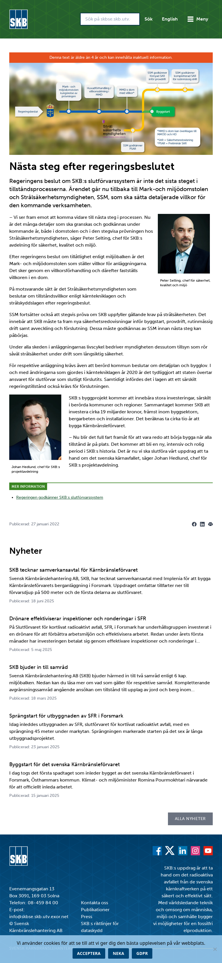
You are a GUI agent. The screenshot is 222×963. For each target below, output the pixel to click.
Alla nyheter (190, 818)
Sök (149, 19)
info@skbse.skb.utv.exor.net (39, 916)
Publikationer (95, 909)
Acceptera (89, 953)
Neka (118, 953)
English (170, 19)
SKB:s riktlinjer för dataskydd (100, 927)
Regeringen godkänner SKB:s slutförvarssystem (59, 497)
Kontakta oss (94, 902)
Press (86, 916)
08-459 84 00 (43, 902)
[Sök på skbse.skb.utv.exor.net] (110, 19)
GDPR (142, 953)
